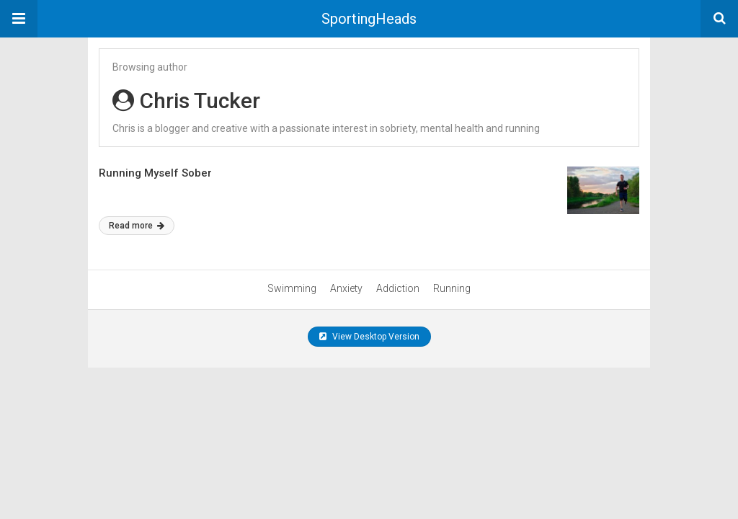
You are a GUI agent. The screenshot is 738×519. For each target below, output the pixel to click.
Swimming (291, 288)
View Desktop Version (369, 337)
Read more (136, 226)
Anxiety (346, 288)
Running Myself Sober (155, 173)
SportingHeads (369, 18)
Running (452, 288)
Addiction (397, 288)
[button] (18, 18)
